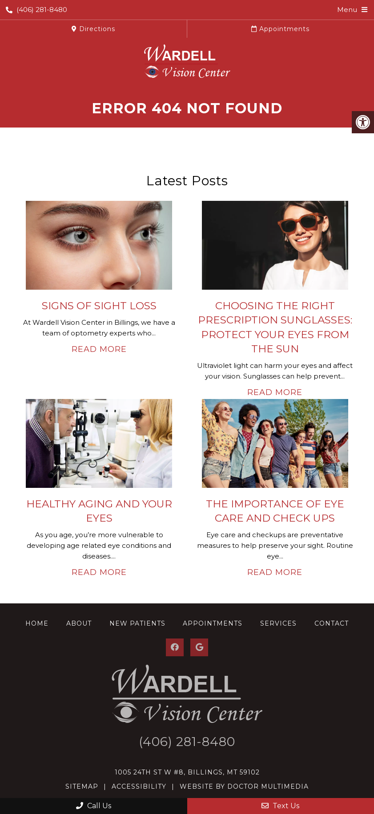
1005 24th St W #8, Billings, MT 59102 (187, 772)
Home (36, 623)
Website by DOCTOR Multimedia (244, 786)
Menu (347, 9)
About (79, 623)
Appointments (280, 29)
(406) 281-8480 (36, 9)
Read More (99, 349)
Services (278, 623)
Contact (331, 623)
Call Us (93, 806)
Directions (93, 29)
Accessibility (139, 786)
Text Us (280, 806)
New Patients (137, 623)
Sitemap (81, 786)
